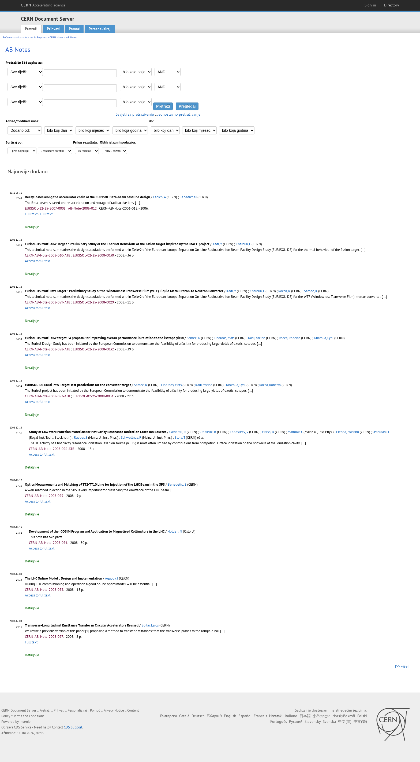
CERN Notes (56, 37)
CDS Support (73, 727)
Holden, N (174, 531)
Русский (295, 721)
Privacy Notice (113, 710)
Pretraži (31, 28)
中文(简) (344, 721)
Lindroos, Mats (224, 338)
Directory (391, 5)
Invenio (25, 721)
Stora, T (180, 437)
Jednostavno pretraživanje (179, 114)
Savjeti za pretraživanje (135, 114)
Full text (31, 214)
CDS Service (23, 727)
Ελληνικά (214, 715)
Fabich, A (159, 197)
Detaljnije (32, 227)
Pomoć (74, 28)
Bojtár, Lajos (150, 625)
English (230, 715)
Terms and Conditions (28, 716)
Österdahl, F (381, 432)
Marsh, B (268, 432)
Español (245, 715)
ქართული (321, 715)
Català (184, 715)
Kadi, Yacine (256, 338)
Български (168, 715)
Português (278, 721)
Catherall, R (177, 432)
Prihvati (53, 28)
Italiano (291, 715)
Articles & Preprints (35, 37)
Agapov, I (111, 578)
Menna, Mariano (347, 432)
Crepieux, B (208, 432)
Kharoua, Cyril (323, 338)
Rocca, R (284, 291)
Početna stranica (12, 37)
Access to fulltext (37, 261)
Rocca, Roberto (289, 338)
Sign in (370, 5)
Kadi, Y (217, 244)
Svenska (329, 721)
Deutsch (198, 715)
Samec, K (310, 291)
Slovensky (313, 721)
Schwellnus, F (131, 437)
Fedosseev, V (239, 432)
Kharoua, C (243, 244)
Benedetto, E (177, 484)
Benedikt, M (188, 197)
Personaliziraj (100, 28)
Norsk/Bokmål (343, 715)
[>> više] (401, 666)
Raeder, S (80, 437)
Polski (362, 715)
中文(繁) (360, 721)
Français (260, 715)
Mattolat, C (295, 432)
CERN (43, 5)
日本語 (305, 715)
